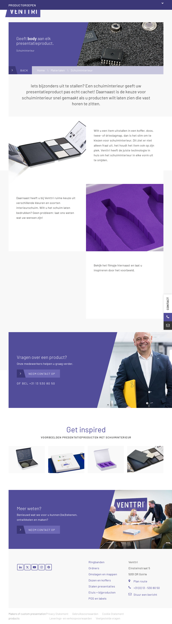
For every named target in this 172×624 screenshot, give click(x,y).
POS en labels (97, 598)
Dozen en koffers (100, 580)
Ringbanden (96, 562)
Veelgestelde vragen (108, 618)
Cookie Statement (113, 613)
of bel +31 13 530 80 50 (36, 383)
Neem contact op (42, 373)
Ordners (94, 568)
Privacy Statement (57, 613)
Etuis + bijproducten (102, 592)
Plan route (137, 581)
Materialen (58, 70)
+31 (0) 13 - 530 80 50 (144, 588)
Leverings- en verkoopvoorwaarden (70, 618)
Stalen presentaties (102, 586)
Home (41, 70)
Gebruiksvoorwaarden (85, 613)
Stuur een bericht (142, 594)
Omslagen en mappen (103, 574)
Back (24, 70)
